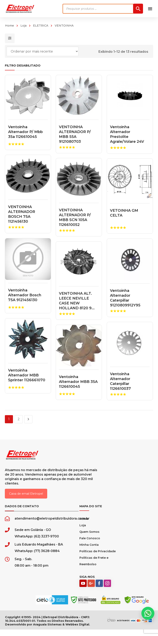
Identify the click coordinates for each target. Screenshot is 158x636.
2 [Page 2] (19, 419)
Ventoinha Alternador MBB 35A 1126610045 (78, 382)
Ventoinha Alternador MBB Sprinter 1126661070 (26, 375)
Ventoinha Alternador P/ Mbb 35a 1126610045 (25, 132)
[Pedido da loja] (42, 51)
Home (9, 25)
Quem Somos (89, 532)
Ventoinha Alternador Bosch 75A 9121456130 (24, 295)
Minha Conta (89, 545)
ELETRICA (40, 25)
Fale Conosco (89, 538)
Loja (23, 25)
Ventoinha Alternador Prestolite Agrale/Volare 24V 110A (127, 137)
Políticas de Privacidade (97, 551)
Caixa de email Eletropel (26, 493)
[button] (147, 613)
